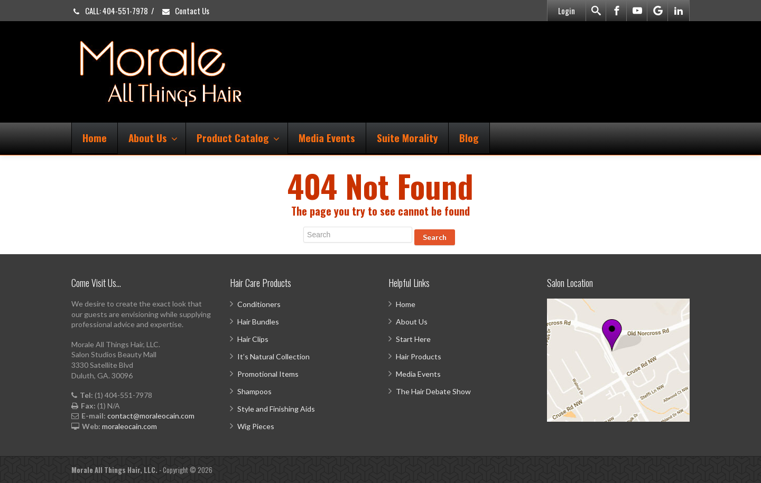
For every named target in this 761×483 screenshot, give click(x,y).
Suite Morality (407, 137)
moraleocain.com (129, 426)
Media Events (327, 137)
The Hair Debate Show (433, 391)
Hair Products (418, 356)
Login (566, 10)
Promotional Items (268, 373)
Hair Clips (252, 339)
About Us (153, 137)
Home (94, 137)
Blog (469, 137)
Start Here (413, 339)
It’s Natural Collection (273, 356)
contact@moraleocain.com (150, 415)
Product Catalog (238, 137)
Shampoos (254, 391)
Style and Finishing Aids (276, 408)
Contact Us (185, 10)
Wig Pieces (255, 426)
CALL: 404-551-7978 (109, 10)
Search (435, 237)
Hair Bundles (258, 321)
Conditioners (259, 304)
